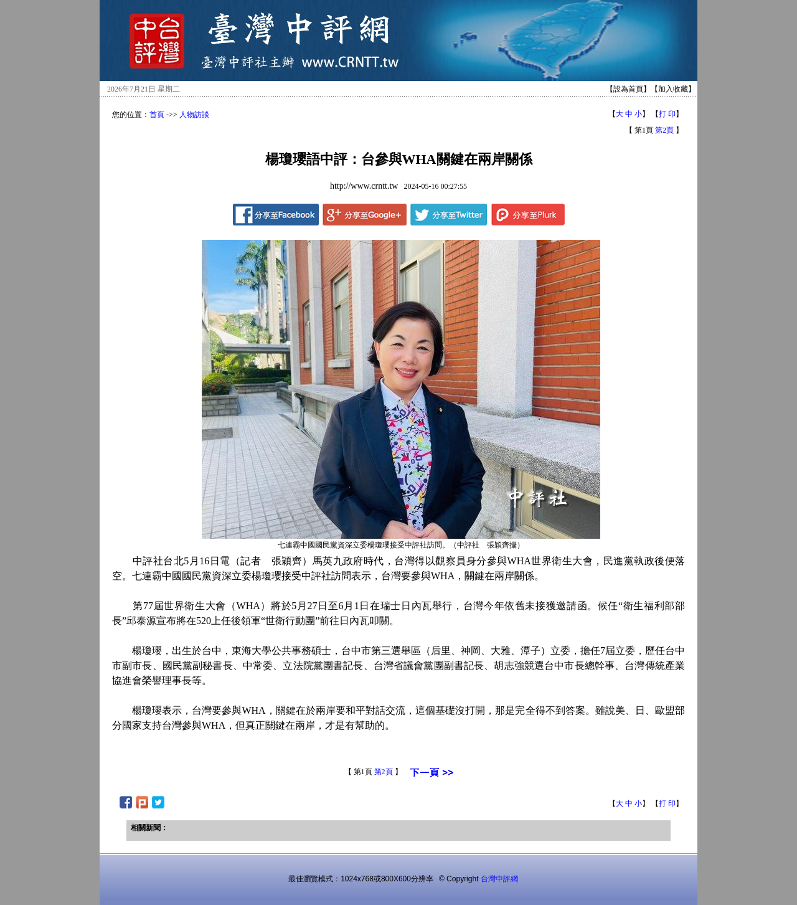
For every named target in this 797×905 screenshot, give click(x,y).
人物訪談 (194, 114)
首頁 (156, 114)
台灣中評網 (499, 878)
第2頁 (664, 130)
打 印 (667, 114)
